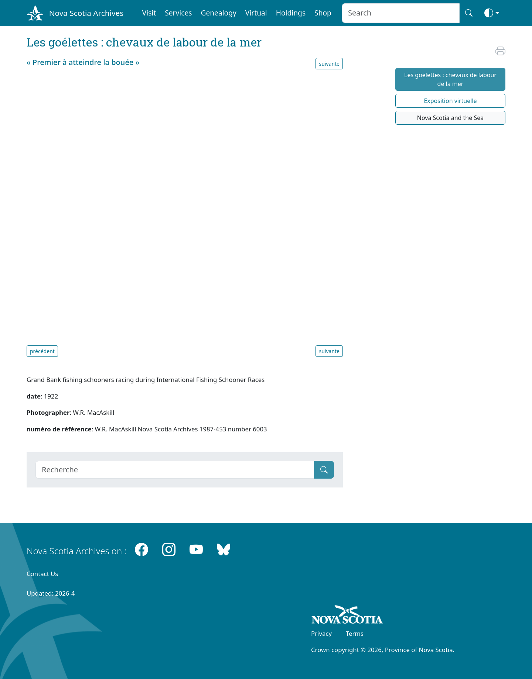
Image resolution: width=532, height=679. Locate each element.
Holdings (291, 13)
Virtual (256, 13)
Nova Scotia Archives (86, 13)
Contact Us (42, 573)
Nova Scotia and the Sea (450, 118)
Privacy (321, 633)
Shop (322, 13)
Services (178, 13)
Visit (149, 13)
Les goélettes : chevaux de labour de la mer (450, 79)
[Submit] (324, 470)
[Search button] (468, 13)
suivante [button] (329, 63)
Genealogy (218, 13)
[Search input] (401, 13)
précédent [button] (42, 351)
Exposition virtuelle (450, 101)
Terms (355, 633)
